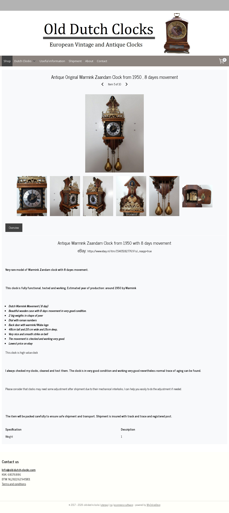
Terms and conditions (14, 483)
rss (111, 505)
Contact (102, 61)
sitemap (104, 505)
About (89, 61)
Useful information (52, 61)
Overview (14, 227)
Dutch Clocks (25, 61)
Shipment (75, 61)
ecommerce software (123, 505)
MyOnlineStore (153, 505)
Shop (7, 61)
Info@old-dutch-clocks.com (19, 469)
